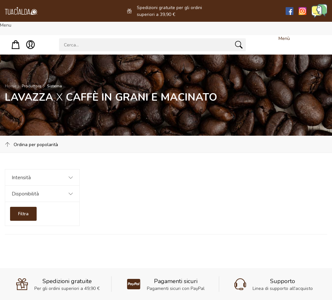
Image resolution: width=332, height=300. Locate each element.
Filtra (23, 214)
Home (10, 86)
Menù (284, 38)
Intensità (21, 177)
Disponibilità (25, 194)
